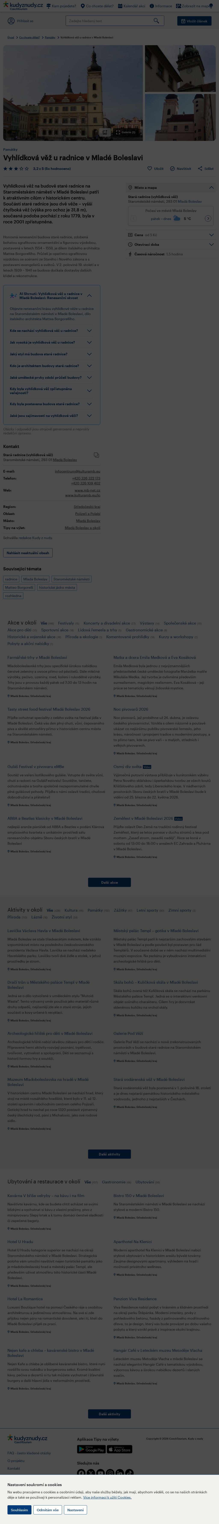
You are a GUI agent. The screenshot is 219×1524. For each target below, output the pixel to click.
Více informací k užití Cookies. (107, 1497)
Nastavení (75, 1510)
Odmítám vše (48, 1510)
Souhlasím (19, 1510)
